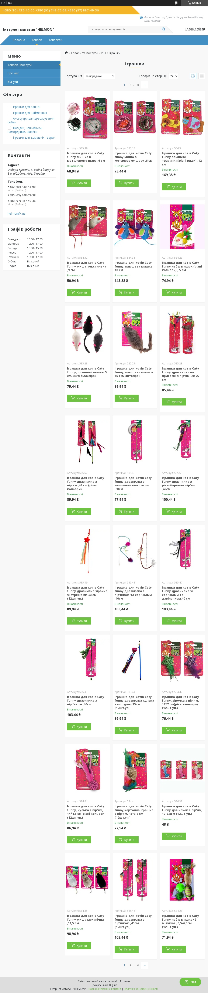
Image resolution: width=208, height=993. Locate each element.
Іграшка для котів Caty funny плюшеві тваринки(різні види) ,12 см (182, 158)
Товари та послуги (84, 53)
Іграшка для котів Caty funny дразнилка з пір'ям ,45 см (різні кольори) (85, 483)
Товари (36, 40)
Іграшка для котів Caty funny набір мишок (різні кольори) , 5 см (182, 266)
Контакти (55, 40)
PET (103, 53)
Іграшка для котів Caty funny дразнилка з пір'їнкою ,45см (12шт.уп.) (133, 921)
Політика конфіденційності (141, 989)
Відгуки (12, 82)
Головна (19, 40)
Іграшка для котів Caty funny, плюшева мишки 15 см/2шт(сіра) (134, 372)
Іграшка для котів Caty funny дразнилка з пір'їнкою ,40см (85, 700)
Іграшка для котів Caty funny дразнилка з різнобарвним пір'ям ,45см (180, 483)
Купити (82, 183)
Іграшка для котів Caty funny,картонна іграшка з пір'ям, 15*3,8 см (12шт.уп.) (134, 811)
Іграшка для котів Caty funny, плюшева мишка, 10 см (134, 266)
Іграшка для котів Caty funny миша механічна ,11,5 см (85, 919)
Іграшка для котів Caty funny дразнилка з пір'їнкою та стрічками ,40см (133, 593)
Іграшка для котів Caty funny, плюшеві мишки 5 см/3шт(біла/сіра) (87, 372)
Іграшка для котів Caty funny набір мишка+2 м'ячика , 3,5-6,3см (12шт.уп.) (180, 921)
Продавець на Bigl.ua (104, 985)
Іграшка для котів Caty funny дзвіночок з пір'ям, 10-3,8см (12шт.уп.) (182, 810)
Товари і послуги (19, 65)
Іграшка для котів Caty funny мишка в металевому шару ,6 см (86, 157)
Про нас (13, 73)
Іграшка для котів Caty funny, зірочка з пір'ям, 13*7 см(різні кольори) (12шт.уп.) (180, 702)
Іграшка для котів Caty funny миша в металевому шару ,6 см (134, 157)
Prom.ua (125, 981)
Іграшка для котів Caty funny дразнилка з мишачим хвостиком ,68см (133, 483)
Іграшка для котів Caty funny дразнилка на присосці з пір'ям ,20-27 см (180, 374)
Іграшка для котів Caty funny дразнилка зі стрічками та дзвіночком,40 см (180, 593)
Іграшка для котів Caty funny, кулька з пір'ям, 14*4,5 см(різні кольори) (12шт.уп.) (86, 811)
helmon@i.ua (16, 213)
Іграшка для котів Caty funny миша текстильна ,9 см (86, 266)
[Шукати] (163, 29)
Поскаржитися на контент (105, 989)
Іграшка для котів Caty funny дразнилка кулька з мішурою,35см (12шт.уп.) (134, 702)
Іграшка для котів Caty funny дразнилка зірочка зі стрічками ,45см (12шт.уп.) (87, 593)
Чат (190, 982)
